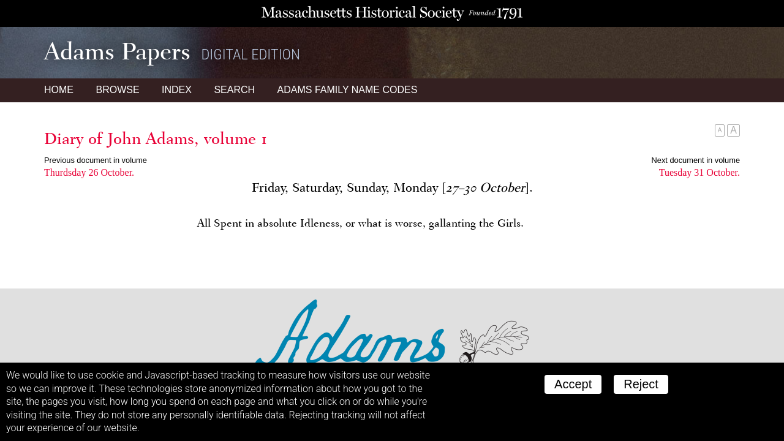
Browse (117, 90)
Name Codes (347, 90)
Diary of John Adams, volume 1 (156, 138)
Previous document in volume (95, 160)
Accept (573, 384)
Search (234, 90)
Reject (641, 384)
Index (177, 90)
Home (59, 90)
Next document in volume (696, 160)
